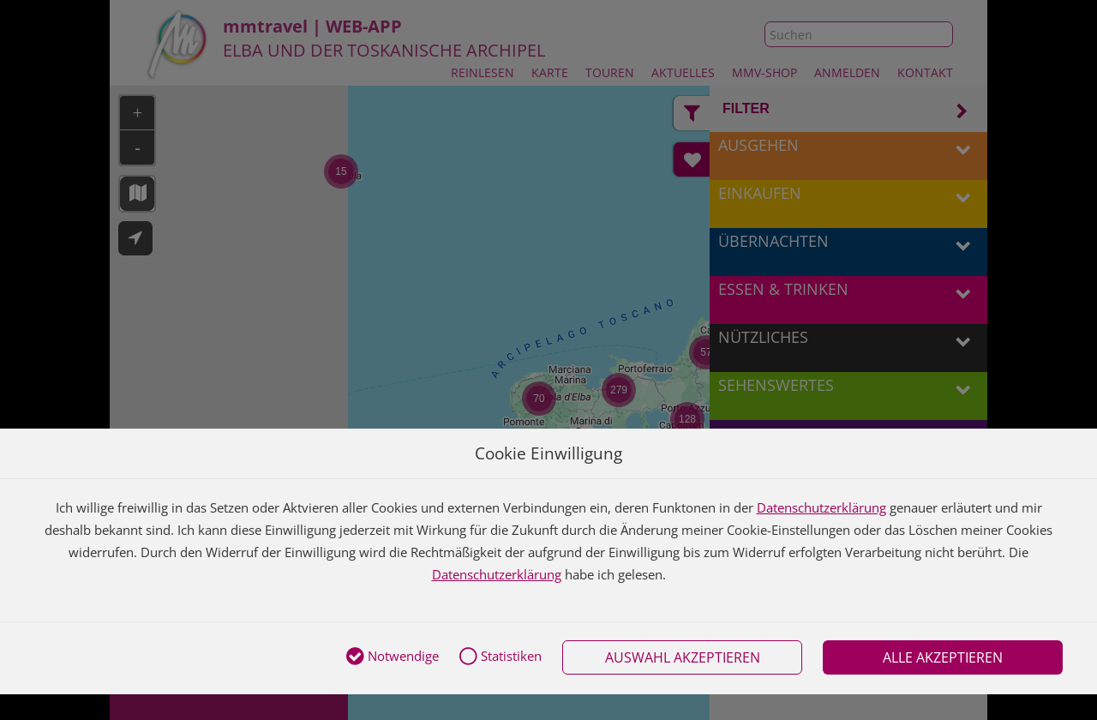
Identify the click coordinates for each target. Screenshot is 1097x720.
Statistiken (500, 657)
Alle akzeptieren (943, 657)
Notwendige (392, 657)
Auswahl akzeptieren (682, 657)
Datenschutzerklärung (821, 507)
